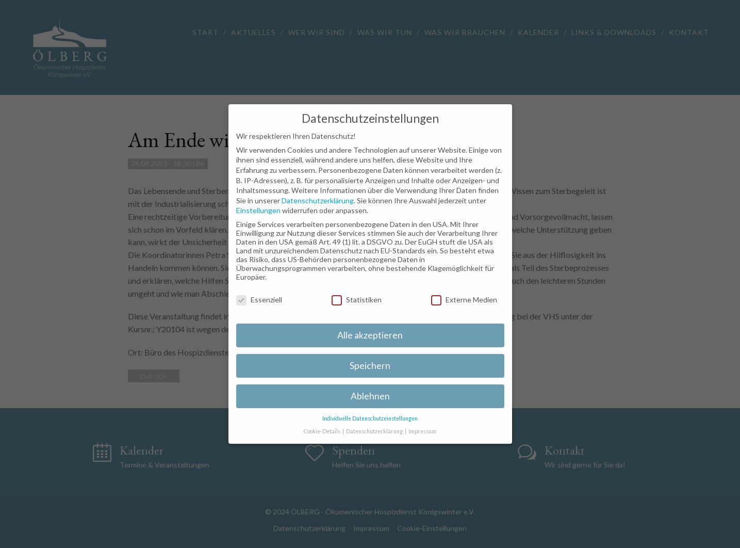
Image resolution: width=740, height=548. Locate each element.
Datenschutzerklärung (318, 200)
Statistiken (357, 299)
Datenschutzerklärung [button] (375, 431)
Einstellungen (258, 210)
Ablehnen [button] (370, 396)
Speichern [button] (370, 365)
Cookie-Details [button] (322, 431)
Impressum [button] (422, 431)
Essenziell (259, 299)
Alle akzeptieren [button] (370, 335)
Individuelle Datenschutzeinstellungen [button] (370, 418)
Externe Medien (464, 299)
